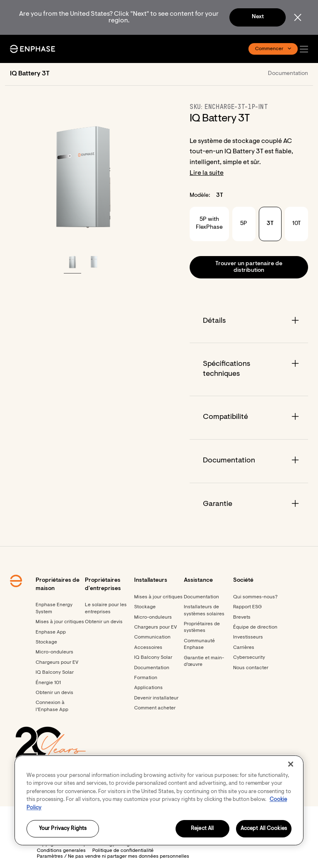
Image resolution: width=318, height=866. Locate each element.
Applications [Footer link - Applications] (148, 687)
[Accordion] (249, 321)
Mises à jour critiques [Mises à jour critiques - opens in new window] (158, 597)
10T (296, 224)
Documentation (288, 74)
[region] (159, 800)
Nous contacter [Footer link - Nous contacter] (250, 667)
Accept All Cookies (264, 829)
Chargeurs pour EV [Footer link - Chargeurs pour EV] (57, 662)
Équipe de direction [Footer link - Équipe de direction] (255, 627)
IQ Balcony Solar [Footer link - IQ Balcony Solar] (55, 672)
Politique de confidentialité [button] (123, 850)
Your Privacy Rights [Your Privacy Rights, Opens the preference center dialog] (63, 829)
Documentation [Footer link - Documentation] (151, 667)
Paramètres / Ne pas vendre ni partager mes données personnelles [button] (113, 856)
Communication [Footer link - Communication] (152, 637)
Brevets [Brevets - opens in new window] (242, 617)
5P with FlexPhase (209, 224)
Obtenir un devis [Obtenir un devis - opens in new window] (54, 692)
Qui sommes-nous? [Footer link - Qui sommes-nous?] (255, 597)
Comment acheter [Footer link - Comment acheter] (155, 708)
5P (243, 224)
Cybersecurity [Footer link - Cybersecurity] (249, 657)
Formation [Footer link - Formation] (145, 677)
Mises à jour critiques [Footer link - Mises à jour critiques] (60, 621)
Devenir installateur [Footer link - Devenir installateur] (156, 698)
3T (270, 224)
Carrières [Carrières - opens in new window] (243, 647)
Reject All (202, 829)
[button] (306, 49)
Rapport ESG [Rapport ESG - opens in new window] (247, 607)
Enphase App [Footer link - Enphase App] (51, 632)
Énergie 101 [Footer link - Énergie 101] (48, 682)
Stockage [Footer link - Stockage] (46, 642)
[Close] (291, 764)
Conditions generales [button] (61, 850)
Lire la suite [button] (207, 173)
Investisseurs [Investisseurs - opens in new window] (248, 637)
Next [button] (258, 17)
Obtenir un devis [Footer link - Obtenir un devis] (104, 621)
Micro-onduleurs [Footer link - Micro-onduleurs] (54, 652)
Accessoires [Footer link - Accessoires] (148, 647)
